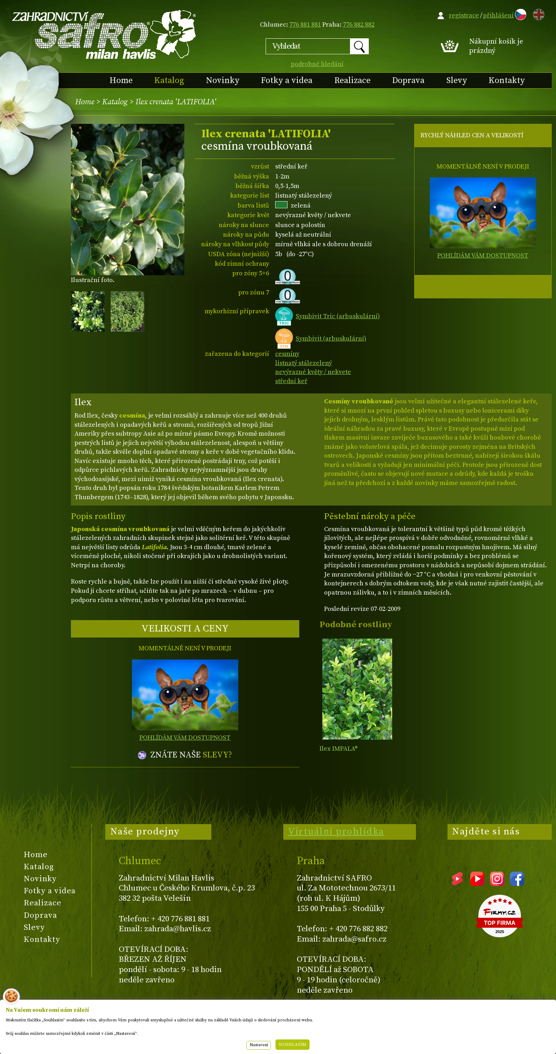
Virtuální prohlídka (336, 832)
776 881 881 (305, 25)
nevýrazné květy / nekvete (313, 372)
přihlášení (498, 15)
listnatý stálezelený (303, 363)
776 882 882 (358, 25)
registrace (464, 15)
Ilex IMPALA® (338, 749)
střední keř (291, 381)
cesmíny (287, 354)
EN (537, 13)
